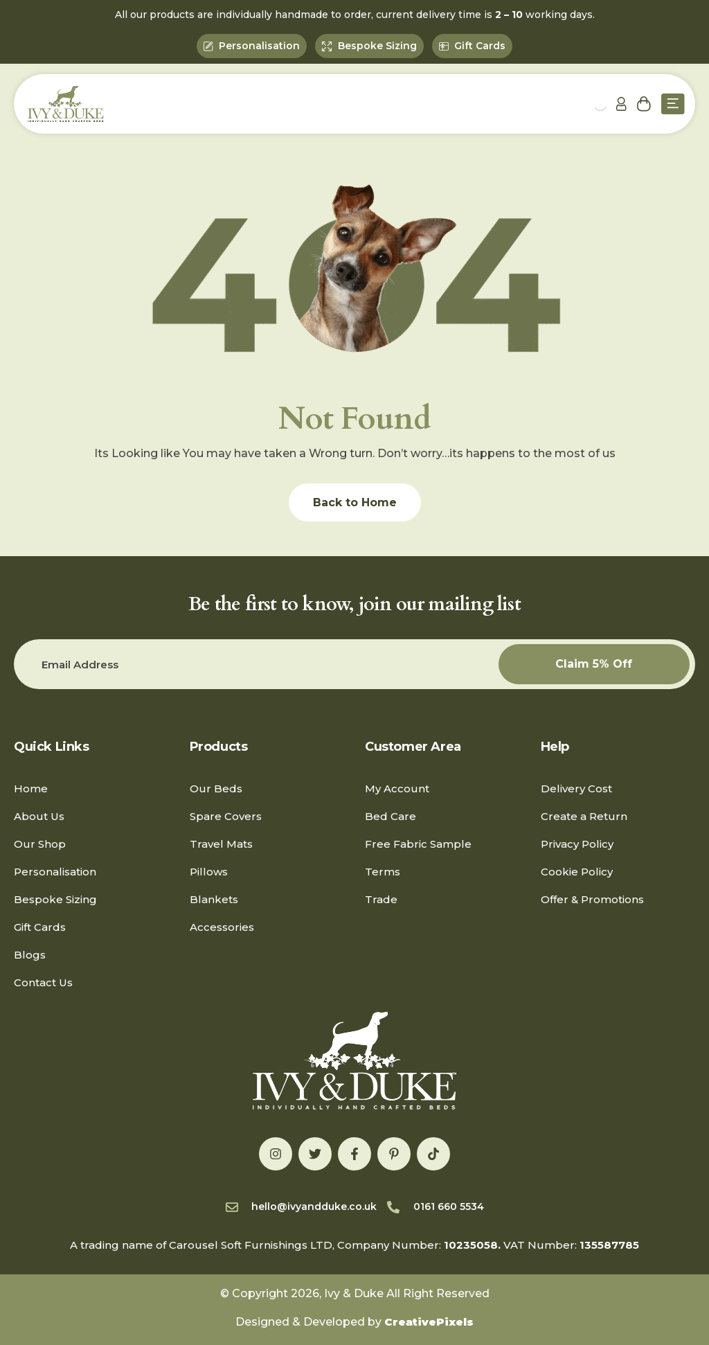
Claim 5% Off (593, 663)
